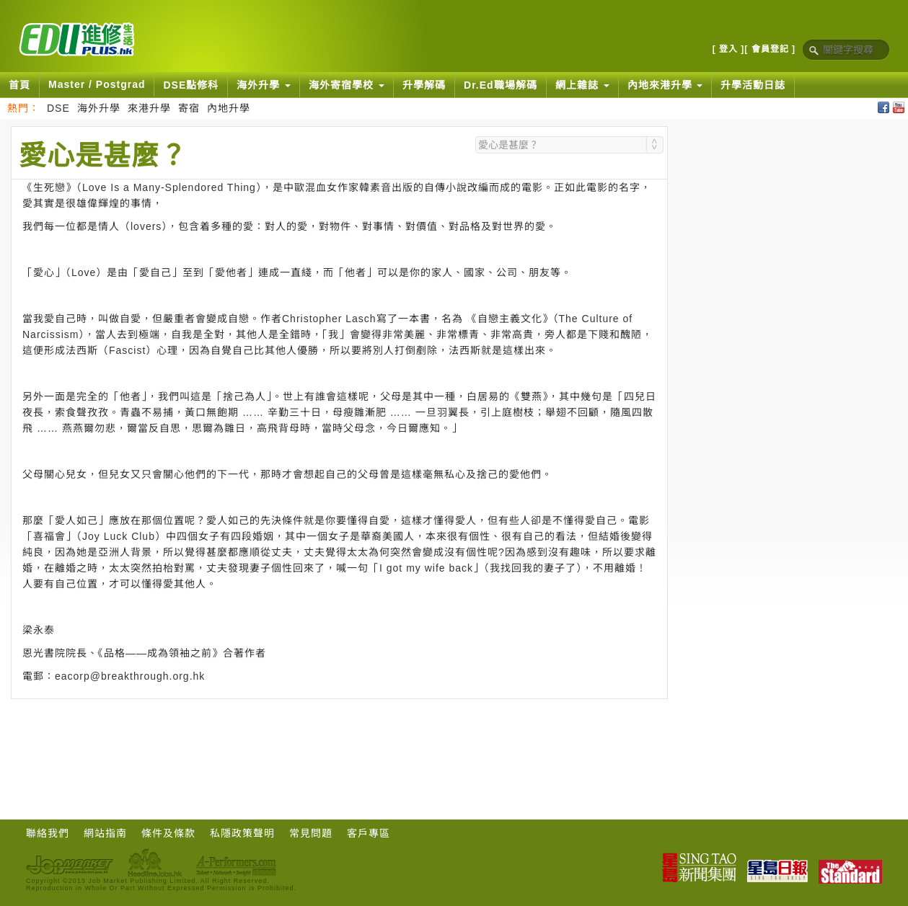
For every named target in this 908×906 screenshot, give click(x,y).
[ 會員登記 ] (769, 49)
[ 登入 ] (729, 49)
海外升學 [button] (264, 85)
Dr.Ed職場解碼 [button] (500, 85)
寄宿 (189, 108)
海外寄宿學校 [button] (346, 85)
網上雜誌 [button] (582, 85)
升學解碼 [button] (424, 85)
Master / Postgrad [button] (96, 84)
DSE (58, 108)
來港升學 (149, 108)
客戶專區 (368, 833)
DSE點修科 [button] (191, 85)
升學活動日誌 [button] (752, 85)
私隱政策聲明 (242, 833)
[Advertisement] (339, 738)
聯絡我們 (47, 833)
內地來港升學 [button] (665, 85)
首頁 (19, 85)
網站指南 (105, 833)
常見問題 (310, 833)
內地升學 (228, 108)
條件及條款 (168, 833)
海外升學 (98, 108)
